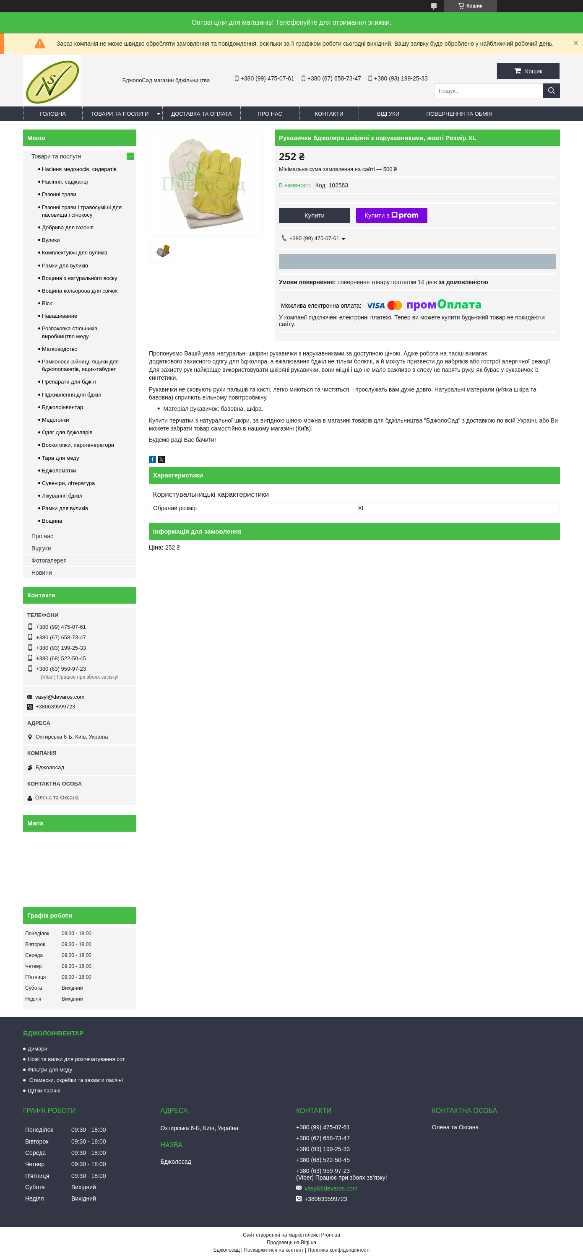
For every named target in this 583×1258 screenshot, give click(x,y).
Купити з (391, 215)
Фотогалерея (49, 560)
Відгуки (388, 114)
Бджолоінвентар (62, 407)
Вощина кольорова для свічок (79, 291)
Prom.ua (330, 1235)
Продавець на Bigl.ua (291, 1242)
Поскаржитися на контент (273, 1250)
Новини (41, 572)
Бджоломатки (59, 470)
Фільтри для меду (50, 1069)
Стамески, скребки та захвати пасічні (75, 1080)
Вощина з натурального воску (79, 278)
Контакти (329, 114)
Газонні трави (59, 194)
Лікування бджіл (62, 496)
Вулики (51, 240)
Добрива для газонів (68, 227)
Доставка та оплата (201, 114)
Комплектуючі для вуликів (74, 252)
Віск (47, 303)
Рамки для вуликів (65, 265)
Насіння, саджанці (65, 182)
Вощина (52, 521)
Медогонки (55, 420)
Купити (315, 215)
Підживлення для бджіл (72, 395)
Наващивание (59, 316)
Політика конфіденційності (339, 1250)
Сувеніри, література (68, 483)
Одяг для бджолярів (67, 432)
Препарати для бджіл (69, 382)
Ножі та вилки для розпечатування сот (76, 1059)
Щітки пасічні (44, 1090)
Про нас (270, 114)
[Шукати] (551, 90)
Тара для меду (60, 458)
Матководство (60, 349)
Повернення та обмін (460, 114)
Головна (53, 114)
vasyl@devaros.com (59, 697)
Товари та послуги (119, 114)
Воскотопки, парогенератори (78, 445)
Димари (37, 1048)
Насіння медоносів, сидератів (79, 169)
